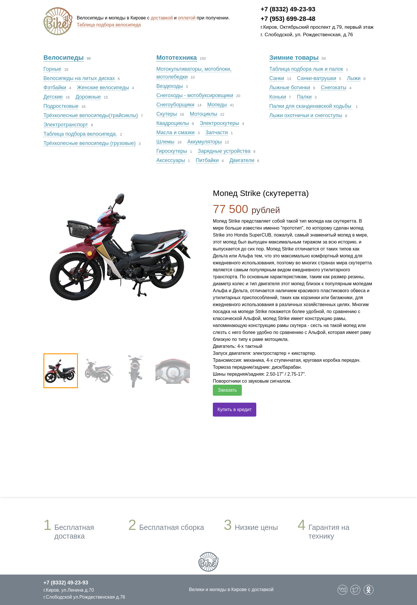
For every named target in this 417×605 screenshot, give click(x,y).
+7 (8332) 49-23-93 (288, 9)
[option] (122, 245)
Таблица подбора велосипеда (109, 24)
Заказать (227, 390)
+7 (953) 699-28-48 (288, 18)
